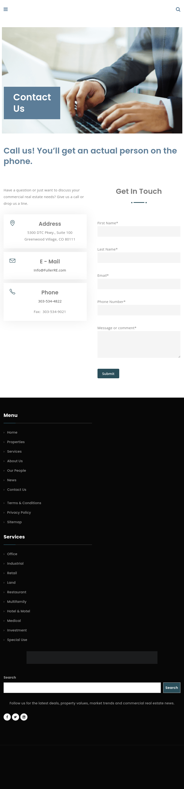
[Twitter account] (15, 717)
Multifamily (17, 601)
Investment (17, 630)
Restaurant (16, 592)
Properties (16, 442)
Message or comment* (139, 344)
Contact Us (16, 489)
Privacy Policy (19, 512)
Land (11, 582)
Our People (16, 470)
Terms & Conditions (24, 503)
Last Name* (139, 253)
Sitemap (14, 522)
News (11, 480)
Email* (139, 279)
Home (12, 432)
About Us (15, 461)
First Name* (139, 227)
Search (10, 677)
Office (12, 554)
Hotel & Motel (18, 611)
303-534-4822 (50, 301)
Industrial (15, 563)
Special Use (17, 639)
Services (14, 451)
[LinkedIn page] (23, 717)
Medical (14, 620)
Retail (12, 573)
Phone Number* (139, 306)
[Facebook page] (7, 717)
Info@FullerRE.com (50, 270)
